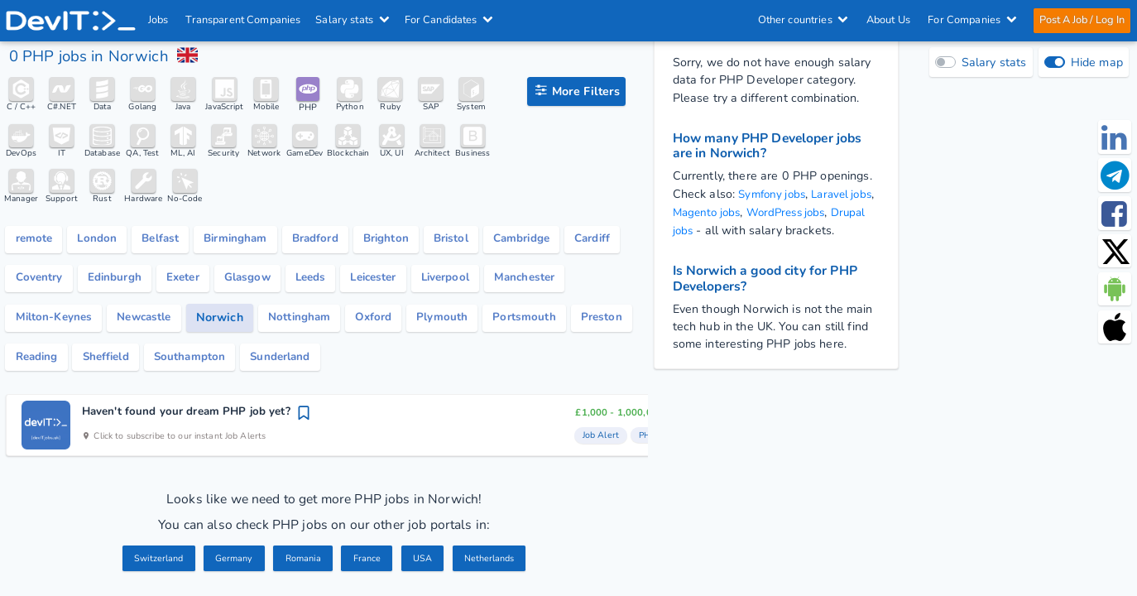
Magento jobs (738, 211)
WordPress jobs (823, 211)
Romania (303, 563)
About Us (887, 19)
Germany (231, 563)
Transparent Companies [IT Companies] (243, 19)
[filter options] (576, 91)
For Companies (972, 19)
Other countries (802, 19)
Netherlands (493, 563)
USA (424, 563)
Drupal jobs (704, 229)
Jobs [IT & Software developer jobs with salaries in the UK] (158, 19)
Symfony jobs (774, 194)
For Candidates (449, 19)
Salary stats (353, 19)
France (368, 563)
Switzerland (154, 563)
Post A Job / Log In (1081, 19)
